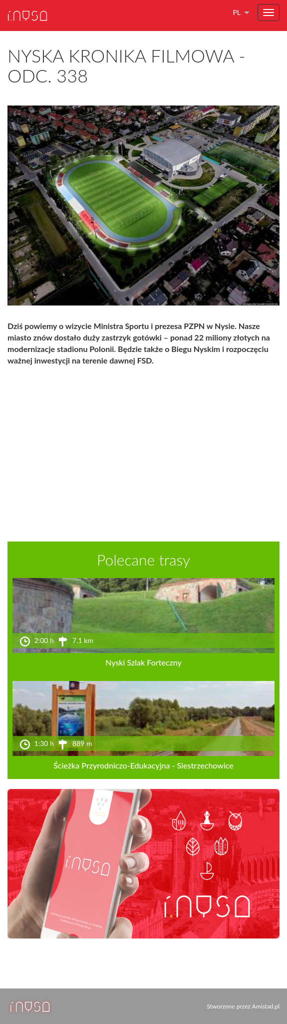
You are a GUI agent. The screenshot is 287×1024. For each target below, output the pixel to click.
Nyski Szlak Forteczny (143, 662)
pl (237, 12)
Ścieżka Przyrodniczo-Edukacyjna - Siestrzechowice (143, 765)
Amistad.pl (266, 1006)
